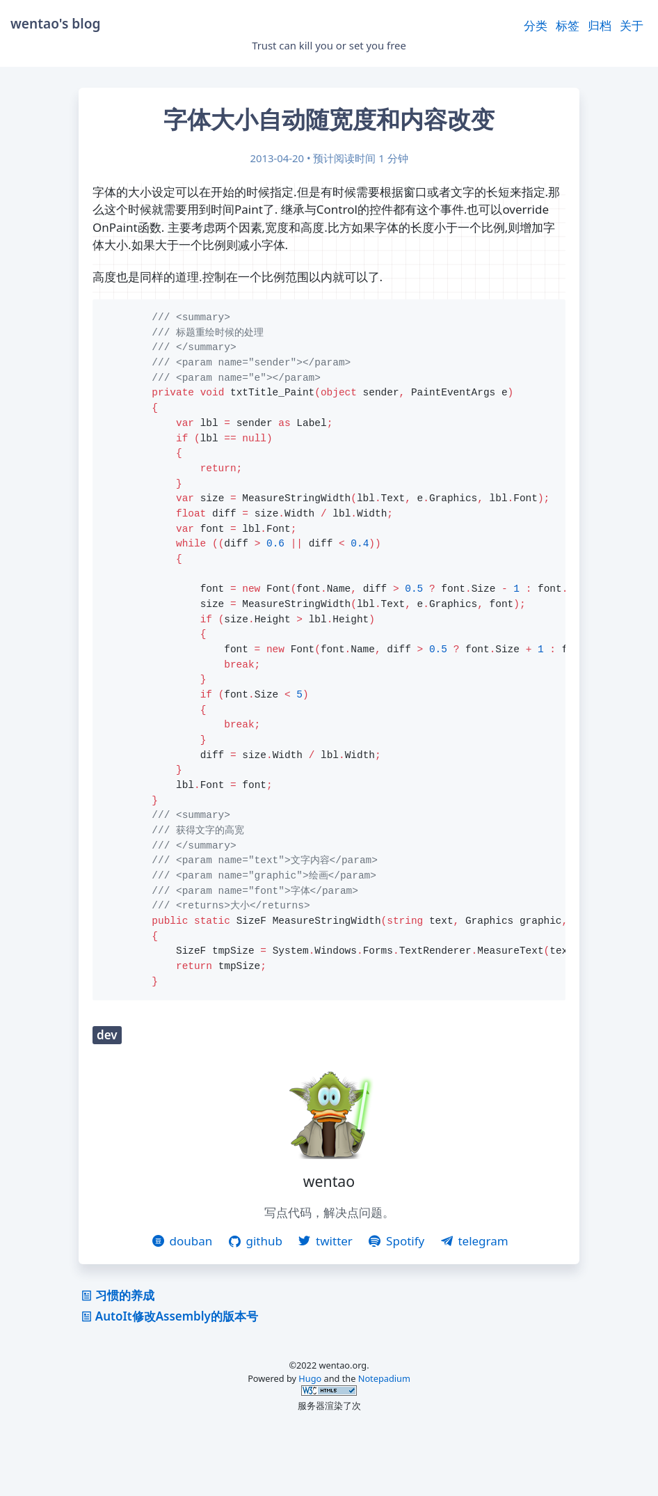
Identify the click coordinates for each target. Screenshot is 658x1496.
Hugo (309, 1441)
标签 (567, 25)
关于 (631, 25)
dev (107, 1097)
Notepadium (384, 1441)
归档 (599, 25)
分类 (535, 25)
